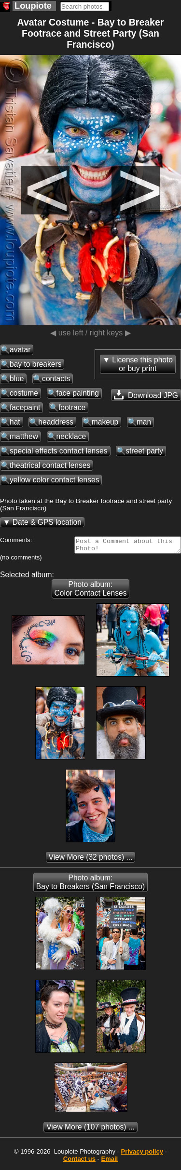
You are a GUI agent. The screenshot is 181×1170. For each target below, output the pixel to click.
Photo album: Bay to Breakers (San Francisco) (90, 885)
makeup (105, 422)
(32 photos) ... (91, 860)
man (144, 422)
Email (109, 1161)
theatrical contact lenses (50, 465)
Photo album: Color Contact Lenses (91, 591)
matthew (24, 436)
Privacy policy (142, 1154)
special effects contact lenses (59, 451)
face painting (77, 393)
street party (144, 451)
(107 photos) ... (90, 1130)
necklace (71, 436)
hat (15, 422)
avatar (20, 350)
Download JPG (146, 394)
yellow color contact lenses (54, 480)
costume (24, 393)
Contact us (79, 1161)
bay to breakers (35, 364)
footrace (71, 407)
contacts (56, 378)
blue (17, 378)
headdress (55, 422)
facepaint (25, 407)
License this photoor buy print (142, 364)
